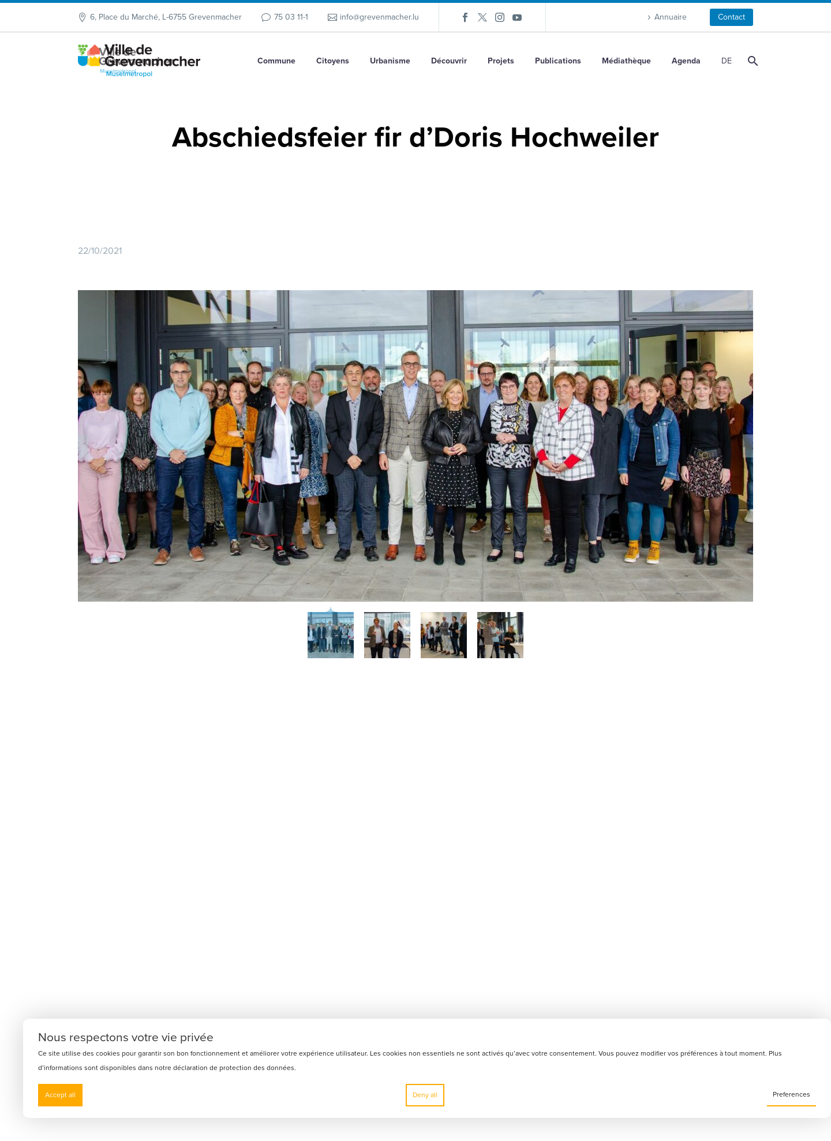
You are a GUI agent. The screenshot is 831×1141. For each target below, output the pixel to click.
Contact (731, 17)
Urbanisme (390, 61)
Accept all (60, 1095)
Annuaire (670, 17)
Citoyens (332, 61)
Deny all (425, 1095)
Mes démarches (646, 876)
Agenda (686, 61)
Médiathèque (626, 61)
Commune (276, 61)
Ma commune (642, 897)
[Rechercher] (751, 61)
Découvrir (449, 61)
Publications (558, 61)
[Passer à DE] (725, 61)
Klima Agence (643, 918)
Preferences (791, 1094)
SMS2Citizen (641, 855)
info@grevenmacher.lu (379, 17)
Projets (501, 61)
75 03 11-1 (291, 17)
